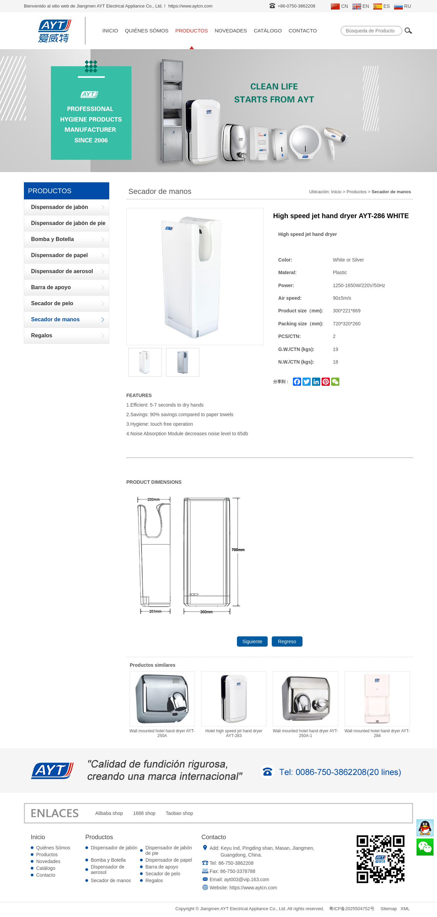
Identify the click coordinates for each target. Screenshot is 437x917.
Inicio (110, 30)
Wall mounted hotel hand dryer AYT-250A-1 (305, 704)
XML (405, 908)
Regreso (287, 641)
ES (381, 6)
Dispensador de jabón (114, 847)
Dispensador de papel (168, 860)
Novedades (231, 30)
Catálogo (268, 30)
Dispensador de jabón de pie (168, 850)
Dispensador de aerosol (107, 869)
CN (339, 6)
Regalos (154, 880)
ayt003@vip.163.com (246, 879)
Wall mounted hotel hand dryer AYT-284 (377, 704)
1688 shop (144, 813)
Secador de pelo (162, 873)
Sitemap (389, 908)
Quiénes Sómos (147, 30)
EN (360, 6)
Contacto (302, 30)
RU (402, 6)
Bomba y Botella (108, 860)
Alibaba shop (109, 813)
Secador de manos (111, 880)
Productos (191, 30)
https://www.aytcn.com (253, 887)
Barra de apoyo (161, 867)
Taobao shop (179, 813)
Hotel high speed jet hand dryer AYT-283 (234, 704)
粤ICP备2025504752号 (352, 908)
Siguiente (252, 641)
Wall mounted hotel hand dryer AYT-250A (162, 704)
